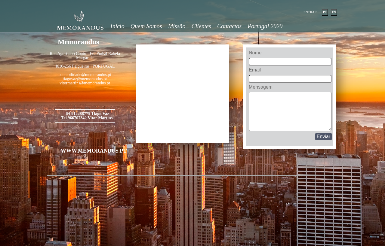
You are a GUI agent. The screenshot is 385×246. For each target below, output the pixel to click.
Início (117, 26)
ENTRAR (310, 12)
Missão (177, 26)
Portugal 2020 (265, 26)
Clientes (201, 26)
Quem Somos (146, 26)
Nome (255, 52)
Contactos (229, 26)
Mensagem (261, 87)
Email (255, 70)
